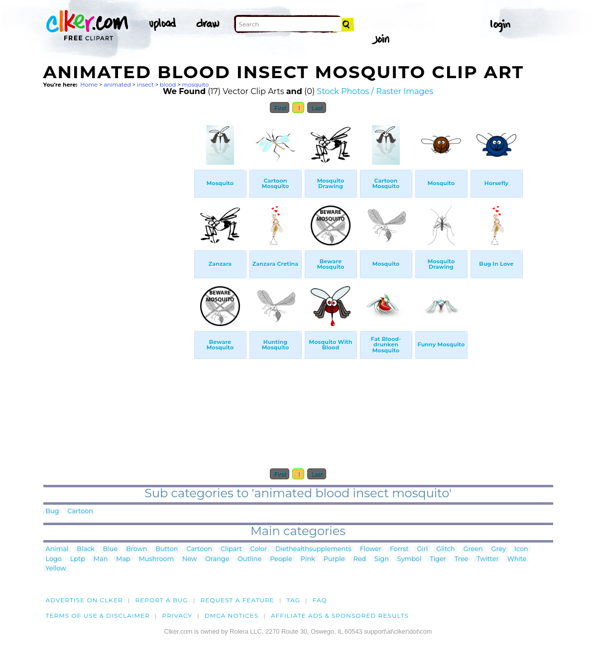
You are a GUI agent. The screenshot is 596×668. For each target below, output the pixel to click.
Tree (462, 559)
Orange (217, 559)
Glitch (445, 549)
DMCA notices (232, 615)
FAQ (320, 600)
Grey (498, 549)
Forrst (399, 549)
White (517, 559)
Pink (308, 559)
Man (101, 559)
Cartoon (81, 511)
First (279, 107)
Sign (381, 559)
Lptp (77, 559)
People (281, 559)
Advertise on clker (84, 600)
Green (473, 549)
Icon (521, 549)
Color (258, 549)
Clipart (231, 549)
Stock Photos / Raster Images (375, 91)
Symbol (409, 559)
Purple (334, 559)
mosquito (195, 84)
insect (145, 84)
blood (168, 84)
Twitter (487, 559)
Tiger (438, 559)
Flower (370, 549)
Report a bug (161, 600)
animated (117, 84)
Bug (52, 511)
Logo (54, 559)
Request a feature (237, 600)
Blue (110, 549)
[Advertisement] (118, 267)
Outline (249, 559)
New (189, 559)
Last (316, 107)
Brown (136, 549)
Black (85, 549)
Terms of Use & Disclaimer (98, 615)
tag (293, 600)
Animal (57, 549)
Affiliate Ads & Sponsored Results (340, 615)
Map (123, 559)
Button (167, 549)
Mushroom (156, 559)
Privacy (177, 615)
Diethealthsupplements (313, 549)
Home (89, 84)
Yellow (56, 568)
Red (359, 559)
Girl (422, 549)
